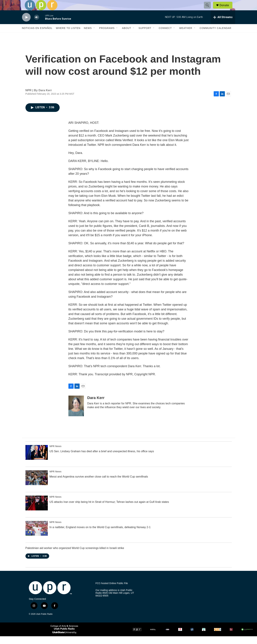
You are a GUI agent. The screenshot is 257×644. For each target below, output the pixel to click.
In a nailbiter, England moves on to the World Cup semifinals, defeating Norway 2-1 (100, 534)
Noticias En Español (37, 35)
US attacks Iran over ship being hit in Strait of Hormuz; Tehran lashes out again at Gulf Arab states (109, 509)
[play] (26, 25)
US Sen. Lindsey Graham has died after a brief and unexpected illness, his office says (102, 459)
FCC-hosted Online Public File (112, 591)
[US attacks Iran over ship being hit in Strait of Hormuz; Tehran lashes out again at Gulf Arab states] (36, 510)
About (126, 35)
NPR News (56, 454)
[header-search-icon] (209, 9)
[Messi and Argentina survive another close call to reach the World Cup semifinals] (36, 485)
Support (145, 35)
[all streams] (223, 25)
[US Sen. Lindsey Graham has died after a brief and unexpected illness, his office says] (36, 460)
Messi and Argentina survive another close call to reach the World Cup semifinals (99, 484)
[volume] (37, 25)
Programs (107, 35)
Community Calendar (215, 35)
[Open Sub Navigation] (94, 35)
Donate (226, 9)
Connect (165, 35)
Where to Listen (68, 35)
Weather (185, 35)
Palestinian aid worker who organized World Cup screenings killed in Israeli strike (74, 555)
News (88, 35)
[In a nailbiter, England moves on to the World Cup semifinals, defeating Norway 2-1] (36, 536)
